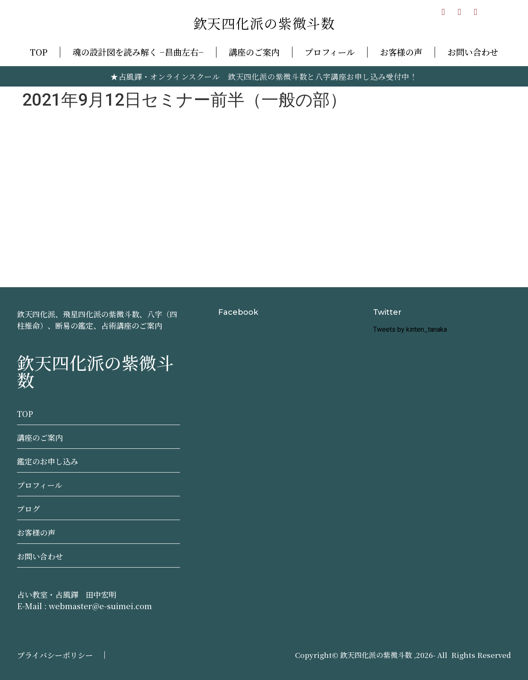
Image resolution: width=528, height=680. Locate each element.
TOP (39, 52)
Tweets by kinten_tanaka (410, 329)
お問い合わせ (472, 52)
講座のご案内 (254, 52)
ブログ (28, 508)
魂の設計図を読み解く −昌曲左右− (138, 52)
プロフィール (330, 52)
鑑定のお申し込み (47, 461)
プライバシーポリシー (55, 654)
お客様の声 (401, 52)
